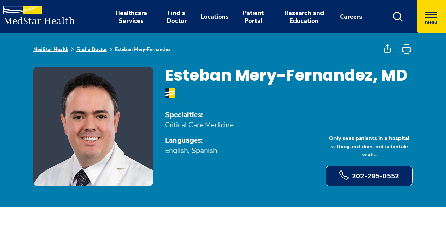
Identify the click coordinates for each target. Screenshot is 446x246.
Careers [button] (351, 17)
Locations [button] (214, 17)
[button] (398, 16)
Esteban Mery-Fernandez (142, 49)
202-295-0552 (369, 175)
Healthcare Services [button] (131, 17)
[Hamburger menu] (431, 16)
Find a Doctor (91, 49)
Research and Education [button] (304, 17)
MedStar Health (50, 49)
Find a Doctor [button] (177, 17)
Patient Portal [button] (253, 17)
